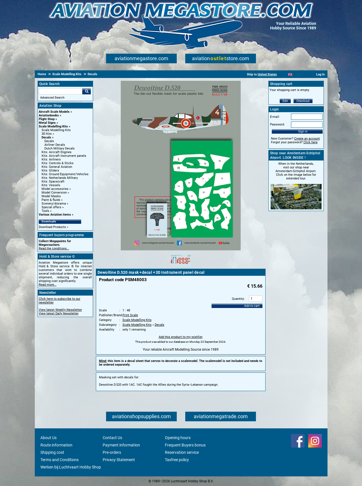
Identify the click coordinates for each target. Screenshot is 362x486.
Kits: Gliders (50, 170)
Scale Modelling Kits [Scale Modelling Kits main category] (56, 130)
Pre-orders (112, 452)
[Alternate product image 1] (181, 267)
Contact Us (112, 437)
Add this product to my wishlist (180, 337)
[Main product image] (181, 249)
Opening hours (178, 437)
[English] (290, 74)
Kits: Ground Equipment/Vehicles (65, 174)
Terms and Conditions (59, 459)
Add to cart (252, 306)
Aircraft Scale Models (54, 112)
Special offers (51, 207)
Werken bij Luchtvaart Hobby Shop (70, 467)
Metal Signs (47, 123)
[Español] (297, 74)
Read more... (48, 285)
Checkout (303, 101)
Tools (45, 211)
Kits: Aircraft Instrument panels (64, 156)
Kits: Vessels (51, 185)
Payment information (121, 445)
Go (86, 91)
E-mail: (275, 117)
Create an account (307, 138)
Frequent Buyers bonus (185, 445)
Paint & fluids (51, 200)
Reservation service (182, 452)
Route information (56, 445)
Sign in (303, 131)
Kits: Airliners (51, 159)
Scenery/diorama (54, 203)
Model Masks (51, 196)
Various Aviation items (55, 214)
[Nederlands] (283, 74)
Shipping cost (52, 452)
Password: (277, 124)
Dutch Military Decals (59, 148)
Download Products (52, 227)
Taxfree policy (177, 459)
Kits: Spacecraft (53, 181)
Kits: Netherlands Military (60, 178)
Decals (46, 137)
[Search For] (60, 91)
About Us (48, 437)
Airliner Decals (54, 145)
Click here (310, 142)
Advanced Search (52, 97)
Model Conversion (54, 192)
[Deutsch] (304, 74)
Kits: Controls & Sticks (58, 163)
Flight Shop (47, 119)
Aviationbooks (49, 115)
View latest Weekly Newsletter (60, 310)
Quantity (238, 299)
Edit (285, 101)
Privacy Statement (119, 459)
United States (267, 74)
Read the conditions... (54, 248)
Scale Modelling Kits (53, 126)
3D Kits (47, 134)
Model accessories (55, 189)
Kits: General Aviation (57, 167)
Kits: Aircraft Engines (57, 152)
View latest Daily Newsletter (59, 313)
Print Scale (130, 315)
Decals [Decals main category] (49, 141)
